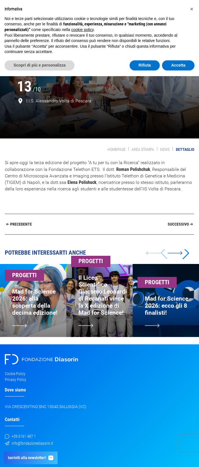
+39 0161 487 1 (20, 436)
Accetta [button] (178, 65)
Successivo (180, 224)
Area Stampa (143, 149)
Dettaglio (185, 149)
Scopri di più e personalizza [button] (39, 65)
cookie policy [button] (82, 29)
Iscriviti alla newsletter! (31, 458)
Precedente (19, 224)
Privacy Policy (15, 379)
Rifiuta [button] (145, 65)
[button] (178, 253)
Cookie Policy (15, 373)
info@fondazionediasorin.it (29, 443)
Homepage (117, 149)
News (165, 149)
